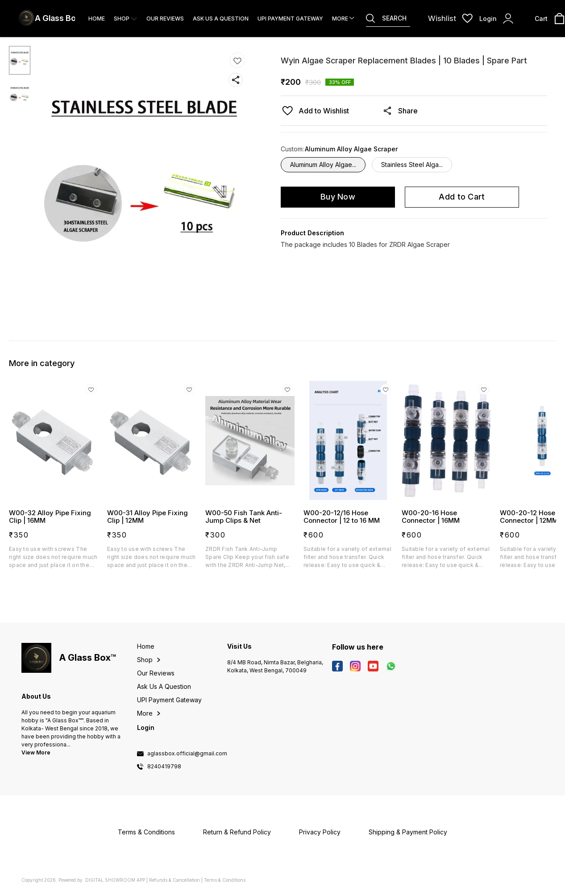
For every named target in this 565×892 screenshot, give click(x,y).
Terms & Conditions (224, 880)
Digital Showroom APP (115, 880)
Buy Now (337, 196)
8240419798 (164, 766)
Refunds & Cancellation (174, 880)
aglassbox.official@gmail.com (187, 753)
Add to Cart (462, 196)
